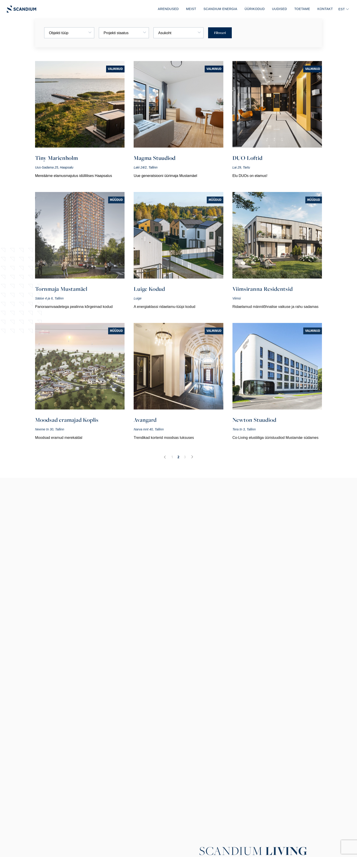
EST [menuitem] (341, 9)
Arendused (168, 9)
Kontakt (325, 9)
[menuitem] (343, 9)
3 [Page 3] (185, 457)
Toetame (302, 9)
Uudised (279, 9)
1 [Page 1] (172, 457)
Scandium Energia (220, 9)
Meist (191, 9)
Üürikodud (255, 9)
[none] (343, 9)
